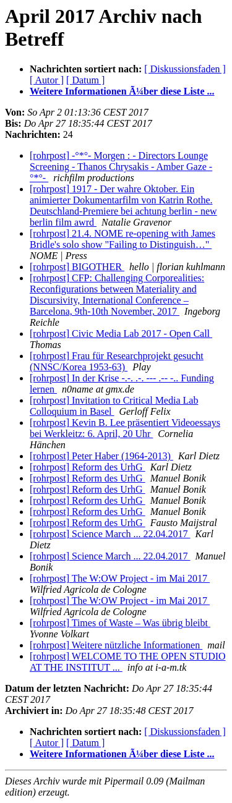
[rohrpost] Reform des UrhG (87, 467)
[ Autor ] (47, 80)
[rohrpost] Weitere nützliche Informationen (116, 645)
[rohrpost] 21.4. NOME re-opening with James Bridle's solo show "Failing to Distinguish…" (122, 239)
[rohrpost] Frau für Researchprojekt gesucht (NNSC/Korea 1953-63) (117, 361)
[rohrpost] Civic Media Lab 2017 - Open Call (121, 333)
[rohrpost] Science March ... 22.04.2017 (110, 534)
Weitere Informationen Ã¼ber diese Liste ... (122, 91)
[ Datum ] (85, 80)
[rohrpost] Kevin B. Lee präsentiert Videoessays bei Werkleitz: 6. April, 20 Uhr (125, 428)
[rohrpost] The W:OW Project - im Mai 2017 (120, 578)
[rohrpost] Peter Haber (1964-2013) (101, 456)
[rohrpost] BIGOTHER (77, 266)
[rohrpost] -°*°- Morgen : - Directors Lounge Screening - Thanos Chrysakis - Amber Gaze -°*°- (121, 166)
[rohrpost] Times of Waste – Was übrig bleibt (120, 623)
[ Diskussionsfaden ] (185, 69)
